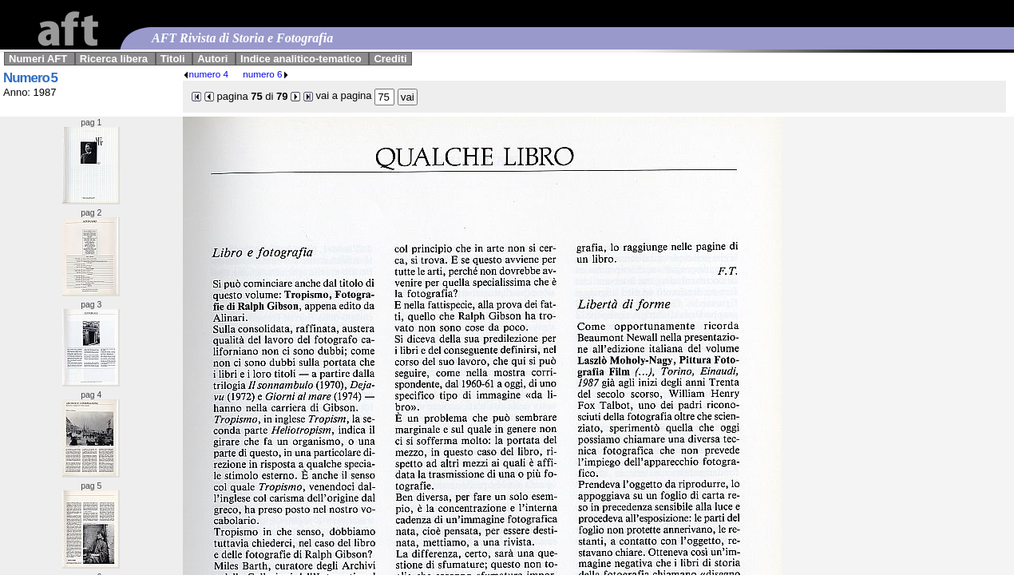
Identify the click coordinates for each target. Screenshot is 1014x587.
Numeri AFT (38, 59)
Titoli (172, 59)
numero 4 (205, 74)
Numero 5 (30, 77)
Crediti (390, 59)
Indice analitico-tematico (301, 59)
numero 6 (265, 74)
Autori (212, 59)
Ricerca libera (114, 59)
